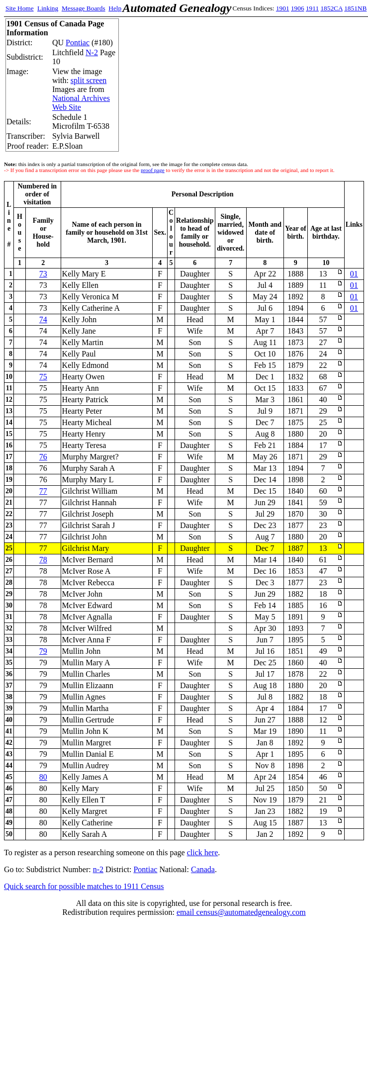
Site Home (19, 8)
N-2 (92, 52)
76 (43, 456)
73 (43, 273)
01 (354, 273)
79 (43, 651)
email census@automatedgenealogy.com (241, 912)
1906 (297, 8)
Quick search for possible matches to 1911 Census (84, 886)
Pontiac (78, 42)
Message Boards (83, 8)
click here (202, 852)
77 (43, 491)
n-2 (98, 869)
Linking (47, 8)
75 (43, 376)
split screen (88, 80)
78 (43, 559)
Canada (203, 869)
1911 (312, 8)
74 (43, 319)
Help (114, 8)
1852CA (331, 8)
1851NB (355, 8)
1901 (282, 8)
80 (43, 777)
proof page (153, 170)
